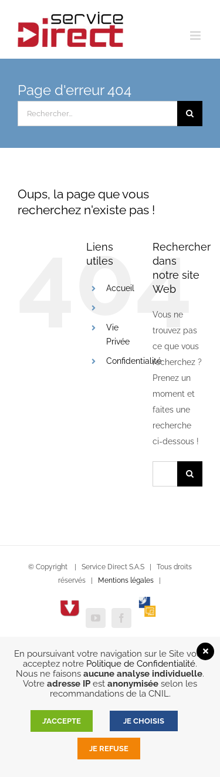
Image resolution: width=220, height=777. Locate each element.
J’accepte (61, 721)
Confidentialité (133, 361)
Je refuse (108, 748)
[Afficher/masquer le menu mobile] (196, 35)
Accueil (120, 288)
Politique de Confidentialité (140, 663)
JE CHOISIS (143, 721)
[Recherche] (189, 113)
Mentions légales (126, 580)
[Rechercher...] (97, 113)
